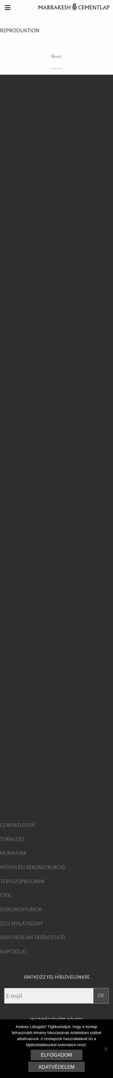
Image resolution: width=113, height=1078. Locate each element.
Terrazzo (12, 839)
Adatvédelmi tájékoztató (32, 937)
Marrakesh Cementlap (70, 7)
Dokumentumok (21, 909)
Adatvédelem (57, 1067)
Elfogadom (56, 1055)
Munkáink (13, 853)
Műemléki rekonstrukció (32, 867)
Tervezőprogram (22, 881)
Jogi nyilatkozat (21, 924)
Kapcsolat (13, 952)
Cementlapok (17, 825)
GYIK (5, 895)
